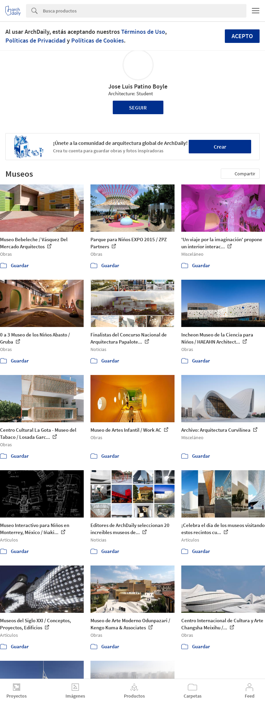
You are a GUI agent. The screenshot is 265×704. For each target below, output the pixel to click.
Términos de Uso (143, 31)
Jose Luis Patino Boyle (137, 86)
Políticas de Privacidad (35, 40)
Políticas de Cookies (97, 40)
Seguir (138, 107)
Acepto (242, 36)
